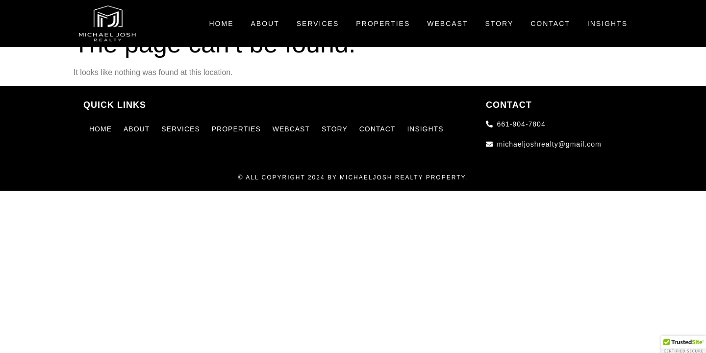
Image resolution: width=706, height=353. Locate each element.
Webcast (447, 23)
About (265, 23)
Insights (607, 23)
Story (499, 23)
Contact (550, 23)
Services (318, 23)
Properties (383, 23)
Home (221, 23)
